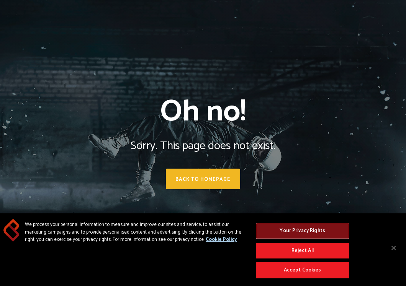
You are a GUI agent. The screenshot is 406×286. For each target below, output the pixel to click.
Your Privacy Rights (302, 231)
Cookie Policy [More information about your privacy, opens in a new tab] (221, 240)
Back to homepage (203, 180)
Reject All (302, 251)
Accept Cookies (302, 270)
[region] (203, 249)
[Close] (393, 248)
